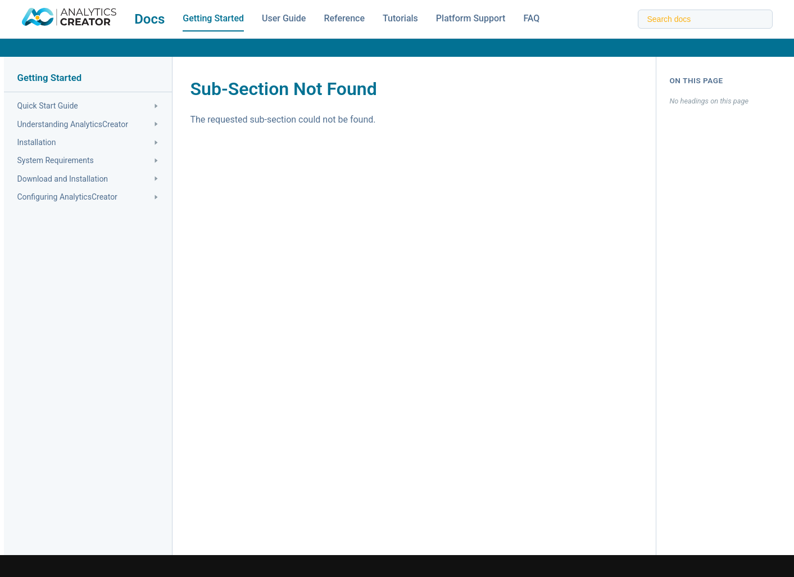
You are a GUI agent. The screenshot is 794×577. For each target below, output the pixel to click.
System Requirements (87, 160)
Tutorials (400, 18)
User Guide (284, 18)
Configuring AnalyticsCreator (87, 196)
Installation (87, 142)
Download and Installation (87, 178)
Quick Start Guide (87, 105)
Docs (149, 19)
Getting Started (213, 18)
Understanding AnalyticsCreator (87, 124)
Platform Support (471, 18)
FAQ (531, 18)
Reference (344, 18)
